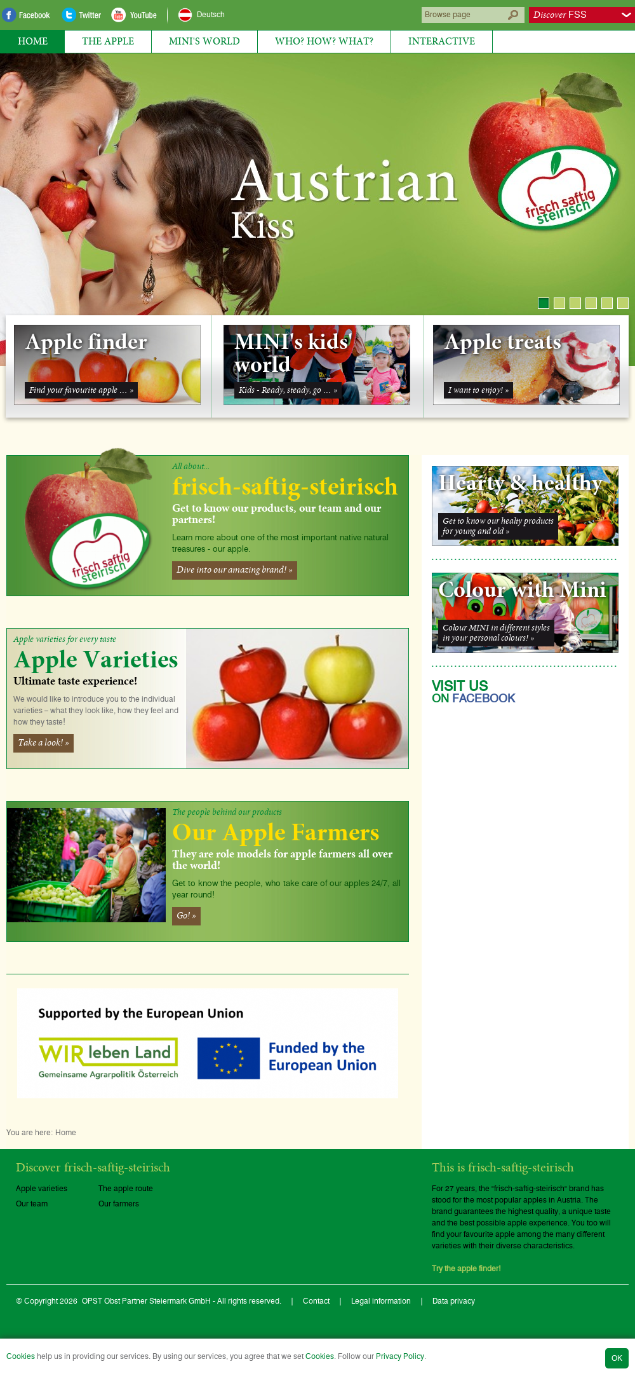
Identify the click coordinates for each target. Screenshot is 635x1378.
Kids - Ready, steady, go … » (288, 390)
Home (33, 41)
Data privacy (453, 1301)
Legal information (381, 1301)
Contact (316, 1301)
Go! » (186, 916)
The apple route (125, 1188)
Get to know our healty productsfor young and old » (498, 526)
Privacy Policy (400, 1356)
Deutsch (211, 14)
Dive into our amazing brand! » (235, 570)
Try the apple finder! (466, 1268)
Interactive (441, 41)
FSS (560, 15)
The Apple (108, 41)
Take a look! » (43, 743)
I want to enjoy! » (478, 390)
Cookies (20, 1356)
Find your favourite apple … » (81, 390)
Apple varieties (41, 1188)
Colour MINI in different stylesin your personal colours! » (496, 633)
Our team (32, 1204)
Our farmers (118, 1204)
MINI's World (204, 41)
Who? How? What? (324, 41)
